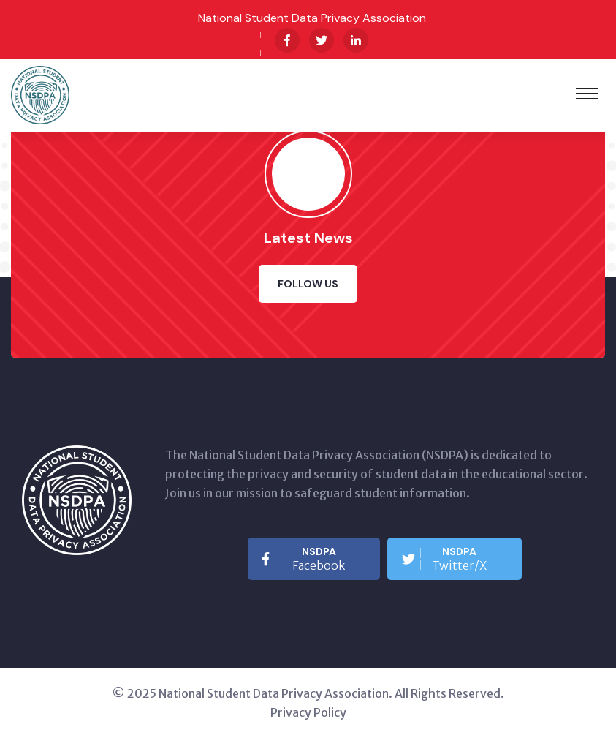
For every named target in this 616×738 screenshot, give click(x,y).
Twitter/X (444, 559)
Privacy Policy (308, 712)
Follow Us (308, 283)
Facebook (303, 559)
